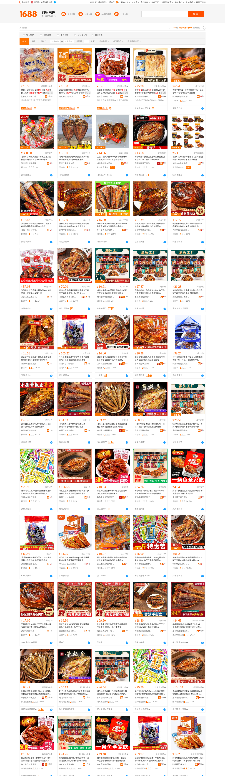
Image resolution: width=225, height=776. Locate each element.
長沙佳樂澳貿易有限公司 (143, 564)
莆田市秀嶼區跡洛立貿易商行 (143, 364)
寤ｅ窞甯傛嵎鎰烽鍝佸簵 (181, 631)
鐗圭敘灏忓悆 (26, 100)
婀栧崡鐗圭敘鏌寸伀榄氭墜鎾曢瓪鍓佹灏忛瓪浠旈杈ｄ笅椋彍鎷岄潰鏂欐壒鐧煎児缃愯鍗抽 (112, 692)
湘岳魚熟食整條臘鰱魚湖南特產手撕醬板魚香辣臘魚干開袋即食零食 (74, 492)
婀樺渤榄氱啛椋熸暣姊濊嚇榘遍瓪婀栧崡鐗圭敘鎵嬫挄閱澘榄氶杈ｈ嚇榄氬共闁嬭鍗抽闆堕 (187, 692)
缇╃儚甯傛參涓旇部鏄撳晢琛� (29, 764)
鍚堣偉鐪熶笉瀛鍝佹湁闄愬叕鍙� (67, 698)
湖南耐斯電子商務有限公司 (143, 163)
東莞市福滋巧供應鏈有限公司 (29, 497)
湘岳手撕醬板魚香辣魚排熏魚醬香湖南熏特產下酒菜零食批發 (187, 492)
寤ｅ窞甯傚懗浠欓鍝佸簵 (181, 698)
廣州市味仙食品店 (66, 497)
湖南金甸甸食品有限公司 (181, 163)
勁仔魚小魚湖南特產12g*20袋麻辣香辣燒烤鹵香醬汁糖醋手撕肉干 (74, 558)
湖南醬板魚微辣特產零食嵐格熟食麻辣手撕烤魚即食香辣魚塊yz (36, 425)
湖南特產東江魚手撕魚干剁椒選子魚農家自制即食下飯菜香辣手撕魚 (112, 224)
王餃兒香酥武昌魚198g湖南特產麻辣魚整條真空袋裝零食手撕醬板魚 (112, 158)
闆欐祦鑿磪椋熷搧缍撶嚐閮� (181, 764)
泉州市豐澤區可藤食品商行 (143, 230)
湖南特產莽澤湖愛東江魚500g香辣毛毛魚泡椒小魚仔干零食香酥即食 (150, 558)
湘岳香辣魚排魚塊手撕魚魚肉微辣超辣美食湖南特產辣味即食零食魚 (36, 358)
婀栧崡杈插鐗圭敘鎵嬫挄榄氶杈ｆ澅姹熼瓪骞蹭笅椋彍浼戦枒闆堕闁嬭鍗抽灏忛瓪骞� (187, 625)
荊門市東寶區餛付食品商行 (67, 230)
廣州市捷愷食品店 (66, 430)
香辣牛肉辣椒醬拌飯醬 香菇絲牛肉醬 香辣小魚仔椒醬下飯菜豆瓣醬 (187, 158)
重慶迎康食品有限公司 (67, 631)
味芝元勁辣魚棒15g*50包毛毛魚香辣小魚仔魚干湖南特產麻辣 (112, 492)
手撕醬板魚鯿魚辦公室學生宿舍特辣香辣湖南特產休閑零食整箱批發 (187, 224)
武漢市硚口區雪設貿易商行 (67, 364)
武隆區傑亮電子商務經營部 (105, 631)
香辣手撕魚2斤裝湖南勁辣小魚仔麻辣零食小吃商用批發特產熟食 (187, 91)
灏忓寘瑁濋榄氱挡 (41, 100)
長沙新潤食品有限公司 (105, 230)
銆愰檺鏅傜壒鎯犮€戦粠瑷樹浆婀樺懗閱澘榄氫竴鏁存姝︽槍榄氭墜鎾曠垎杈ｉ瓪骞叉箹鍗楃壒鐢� (74, 692)
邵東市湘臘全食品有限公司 (67, 163)
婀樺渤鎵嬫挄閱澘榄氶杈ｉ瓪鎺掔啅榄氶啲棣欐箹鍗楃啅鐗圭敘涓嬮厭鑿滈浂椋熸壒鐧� (112, 759)
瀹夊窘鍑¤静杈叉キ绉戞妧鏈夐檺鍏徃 (67, 96)
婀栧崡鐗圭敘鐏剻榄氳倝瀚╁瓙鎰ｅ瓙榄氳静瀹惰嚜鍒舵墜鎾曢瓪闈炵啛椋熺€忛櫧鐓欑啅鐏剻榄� (36, 692)
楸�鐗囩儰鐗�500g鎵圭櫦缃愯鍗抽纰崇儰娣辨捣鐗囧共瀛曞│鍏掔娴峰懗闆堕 (150, 91)
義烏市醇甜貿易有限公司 (105, 564)
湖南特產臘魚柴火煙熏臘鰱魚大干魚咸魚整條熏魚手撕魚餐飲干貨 (74, 158)
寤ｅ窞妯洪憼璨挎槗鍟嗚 (67, 764)
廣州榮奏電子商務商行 (181, 297)
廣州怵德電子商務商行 (181, 430)
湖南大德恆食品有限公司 (105, 163)
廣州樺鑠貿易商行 (142, 497)
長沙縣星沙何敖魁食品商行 (181, 96)
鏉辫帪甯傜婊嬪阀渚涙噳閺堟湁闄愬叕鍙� (143, 698)
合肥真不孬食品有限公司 (143, 430)
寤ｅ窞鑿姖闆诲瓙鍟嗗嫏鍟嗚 (105, 764)
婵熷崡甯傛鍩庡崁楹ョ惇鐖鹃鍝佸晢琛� (143, 764)
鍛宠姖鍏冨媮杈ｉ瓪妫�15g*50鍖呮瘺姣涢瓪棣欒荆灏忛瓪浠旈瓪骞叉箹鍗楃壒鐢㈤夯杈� (36, 759)
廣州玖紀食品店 (27, 631)
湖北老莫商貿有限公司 (67, 297)
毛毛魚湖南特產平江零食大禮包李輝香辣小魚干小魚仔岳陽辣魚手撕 (74, 358)
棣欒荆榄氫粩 (122, 100)
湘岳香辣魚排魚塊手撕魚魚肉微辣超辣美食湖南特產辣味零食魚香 (150, 358)
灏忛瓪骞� (111, 100)
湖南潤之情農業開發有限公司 (29, 163)
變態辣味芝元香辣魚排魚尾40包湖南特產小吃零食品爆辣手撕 (36, 291)
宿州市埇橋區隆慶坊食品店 (105, 297)
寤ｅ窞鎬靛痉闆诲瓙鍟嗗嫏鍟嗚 (105, 698)
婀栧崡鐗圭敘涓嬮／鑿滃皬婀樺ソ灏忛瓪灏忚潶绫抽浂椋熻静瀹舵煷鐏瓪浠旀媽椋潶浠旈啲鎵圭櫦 (74, 759)
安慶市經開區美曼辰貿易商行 (181, 364)
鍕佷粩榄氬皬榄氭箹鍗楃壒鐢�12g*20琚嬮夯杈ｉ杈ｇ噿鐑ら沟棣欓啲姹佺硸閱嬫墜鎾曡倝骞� (187, 759)
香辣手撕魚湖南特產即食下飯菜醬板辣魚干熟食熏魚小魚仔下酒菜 (74, 625)
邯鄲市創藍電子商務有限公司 (181, 564)
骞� (50, 96)
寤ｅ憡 (50, 93)
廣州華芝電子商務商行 (181, 497)
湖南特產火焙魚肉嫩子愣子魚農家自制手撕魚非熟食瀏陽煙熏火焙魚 (112, 425)
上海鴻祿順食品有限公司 (105, 364)
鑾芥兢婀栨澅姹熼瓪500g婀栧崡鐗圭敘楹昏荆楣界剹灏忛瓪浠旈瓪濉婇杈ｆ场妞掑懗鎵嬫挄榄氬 (150, 692)
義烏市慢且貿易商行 (105, 497)
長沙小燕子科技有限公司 (29, 230)
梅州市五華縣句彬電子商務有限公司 (29, 430)
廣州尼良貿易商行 (142, 297)
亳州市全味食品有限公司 (29, 297)
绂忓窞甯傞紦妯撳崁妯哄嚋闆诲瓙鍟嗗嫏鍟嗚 (29, 698)
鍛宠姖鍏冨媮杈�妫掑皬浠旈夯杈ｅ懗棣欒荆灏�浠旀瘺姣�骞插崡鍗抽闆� (112, 91)
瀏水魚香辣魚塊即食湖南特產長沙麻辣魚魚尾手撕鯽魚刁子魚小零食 (112, 558)
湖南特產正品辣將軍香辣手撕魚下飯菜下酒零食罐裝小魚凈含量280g (74, 291)
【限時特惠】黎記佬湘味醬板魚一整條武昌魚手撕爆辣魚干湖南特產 (150, 425)
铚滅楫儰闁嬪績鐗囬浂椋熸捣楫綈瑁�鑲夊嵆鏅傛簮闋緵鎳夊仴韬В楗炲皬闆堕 (74, 91)
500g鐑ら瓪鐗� (157, 100)
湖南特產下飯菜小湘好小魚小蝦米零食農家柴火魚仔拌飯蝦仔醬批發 (150, 492)
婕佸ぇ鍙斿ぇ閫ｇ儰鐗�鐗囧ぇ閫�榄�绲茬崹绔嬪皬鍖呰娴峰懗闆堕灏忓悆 (36, 91)
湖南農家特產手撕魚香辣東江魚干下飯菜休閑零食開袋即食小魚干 (36, 224)
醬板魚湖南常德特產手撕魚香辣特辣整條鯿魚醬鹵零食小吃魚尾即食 (74, 224)
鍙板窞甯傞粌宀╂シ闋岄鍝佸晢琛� (29, 96)
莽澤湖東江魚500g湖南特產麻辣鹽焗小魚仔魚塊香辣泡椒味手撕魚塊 (36, 492)
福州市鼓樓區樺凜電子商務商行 (105, 430)
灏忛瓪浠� (101, 100)
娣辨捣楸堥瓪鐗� (142, 100)
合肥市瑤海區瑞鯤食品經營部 (181, 230)
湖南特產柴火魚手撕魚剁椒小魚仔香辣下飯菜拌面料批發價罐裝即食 (112, 291)
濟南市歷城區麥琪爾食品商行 (29, 564)
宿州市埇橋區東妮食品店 (29, 364)
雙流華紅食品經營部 (67, 564)
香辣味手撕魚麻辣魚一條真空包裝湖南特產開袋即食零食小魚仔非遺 (36, 158)
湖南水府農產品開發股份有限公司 (143, 631)
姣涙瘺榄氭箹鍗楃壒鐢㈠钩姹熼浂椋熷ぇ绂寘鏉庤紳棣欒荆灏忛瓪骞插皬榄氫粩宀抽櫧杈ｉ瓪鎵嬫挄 (150, 759)
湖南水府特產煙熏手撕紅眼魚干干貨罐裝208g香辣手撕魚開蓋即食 (150, 625)
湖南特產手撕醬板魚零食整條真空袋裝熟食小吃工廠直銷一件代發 (150, 158)
